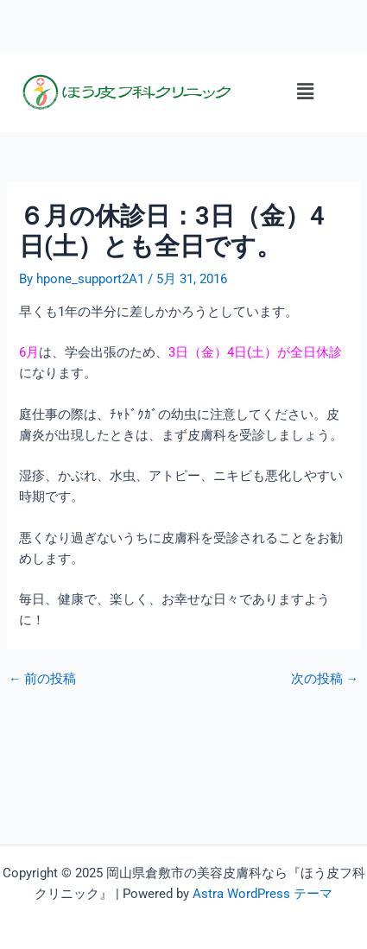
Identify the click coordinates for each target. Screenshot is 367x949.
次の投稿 (325, 679)
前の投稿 (43, 679)
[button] (305, 91)
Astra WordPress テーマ (262, 894)
